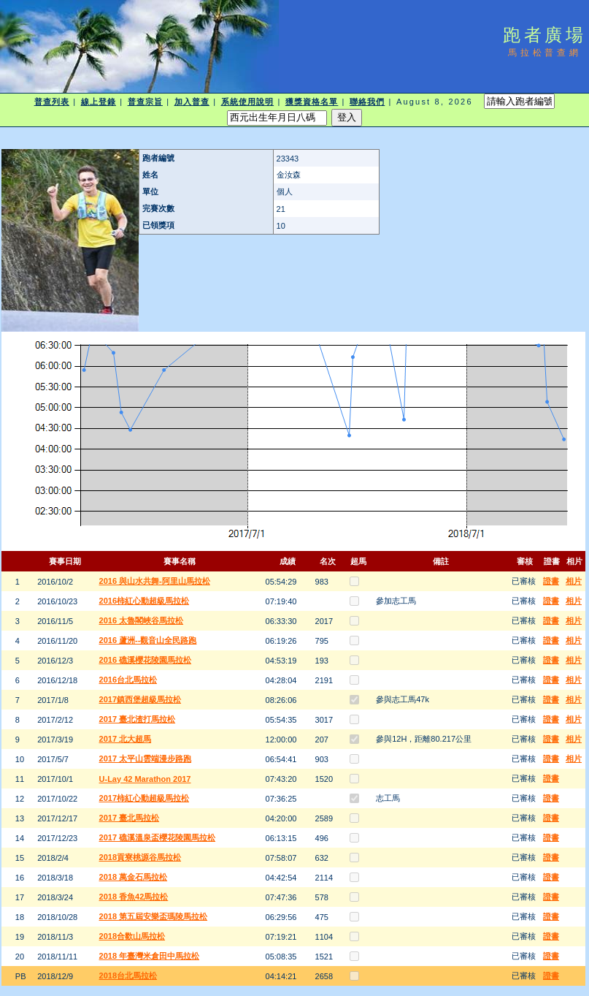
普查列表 (51, 101)
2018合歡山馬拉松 (132, 936)
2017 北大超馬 (125, 738)
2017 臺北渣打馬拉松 (137, 719)
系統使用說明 (247, 101)
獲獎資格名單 (312, 101)
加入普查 (191, 101)
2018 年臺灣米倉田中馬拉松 (149, 955)
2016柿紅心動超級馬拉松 (144, 600)
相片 (574, 581)
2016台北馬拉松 (128, 679)
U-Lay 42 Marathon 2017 (145, 779)
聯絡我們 (367, 101)
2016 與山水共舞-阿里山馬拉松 (154, 581)
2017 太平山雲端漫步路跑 (145, 758)
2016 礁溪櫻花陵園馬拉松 (145, 659)
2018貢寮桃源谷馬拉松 (140, 857)
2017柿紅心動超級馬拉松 (144, 798)
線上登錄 (98, 101)
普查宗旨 (145, 101)
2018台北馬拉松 (128, 975)
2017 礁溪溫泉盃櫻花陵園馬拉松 (157, 837)
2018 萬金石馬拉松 (133, 877)
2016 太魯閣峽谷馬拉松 (141, 620)
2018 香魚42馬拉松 (134, 896)
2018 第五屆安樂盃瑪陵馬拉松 (153, 916)
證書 (551, 581)
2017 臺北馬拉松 (129, 817)
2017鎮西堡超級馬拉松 (140, 699)
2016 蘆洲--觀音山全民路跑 (148, 640)
